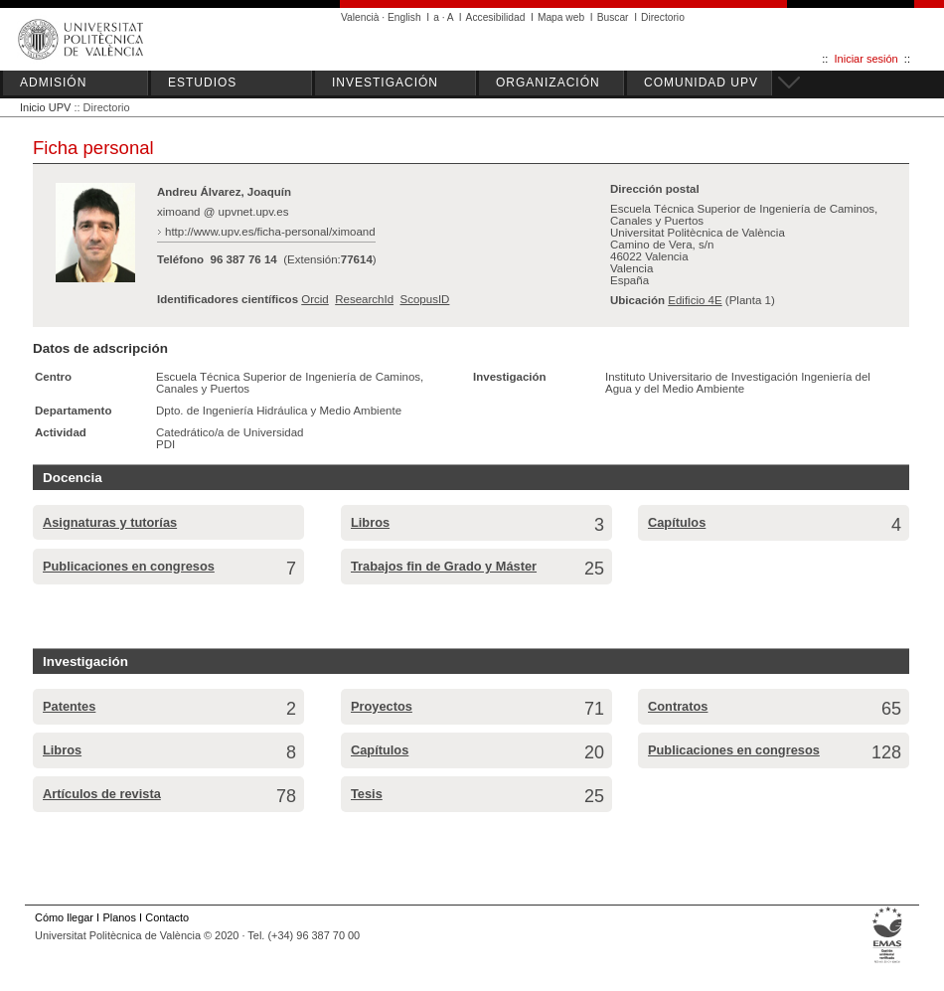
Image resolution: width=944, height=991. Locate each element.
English (404, 17)
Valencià (360, 17)
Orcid (315, 299)
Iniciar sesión (866, 59)
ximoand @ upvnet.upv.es (222, 212)
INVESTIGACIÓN (385, 82)
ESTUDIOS (202, 82)
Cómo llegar (64, 917)
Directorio (663, 17)
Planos (118, 917)
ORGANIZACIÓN (548, 82)
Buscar (613, 17)
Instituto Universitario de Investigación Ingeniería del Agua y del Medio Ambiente (737, 383)
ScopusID (424, 299)
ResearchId (364, 299)
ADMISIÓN (53, 82)
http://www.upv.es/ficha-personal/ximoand (270, 232)
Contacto (167, 917)
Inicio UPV (45, 107)
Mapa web (561, 17)
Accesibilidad (496, 17)
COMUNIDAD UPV (701, 82)
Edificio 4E (694, 300)
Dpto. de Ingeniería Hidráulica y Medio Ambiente (278, 410)
